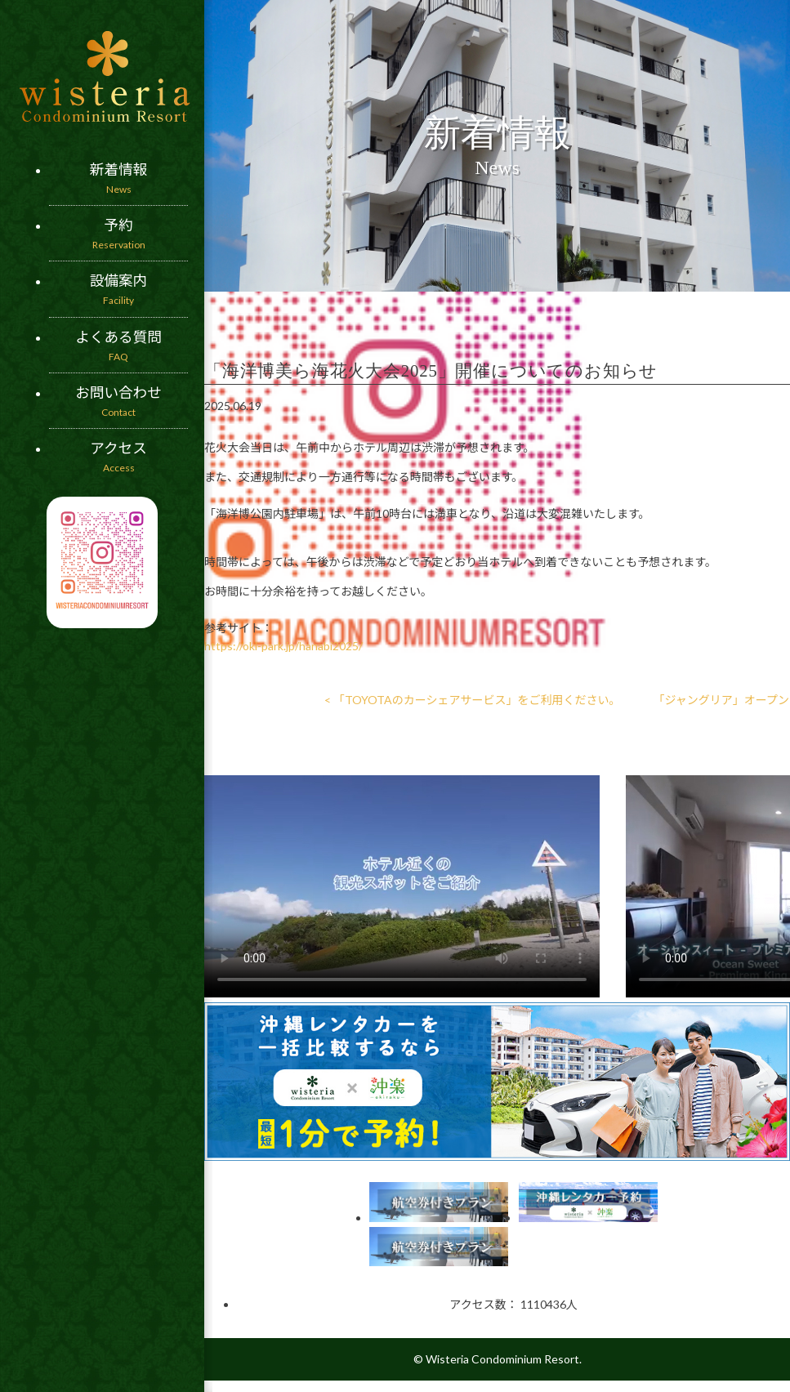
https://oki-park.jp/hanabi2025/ (283, 646)
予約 (118, 234)
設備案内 (118, 290)
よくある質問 (118, 346)
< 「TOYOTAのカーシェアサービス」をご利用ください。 (472, 700)
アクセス (118, 457)
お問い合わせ (118, 402)
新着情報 (118, 179)
